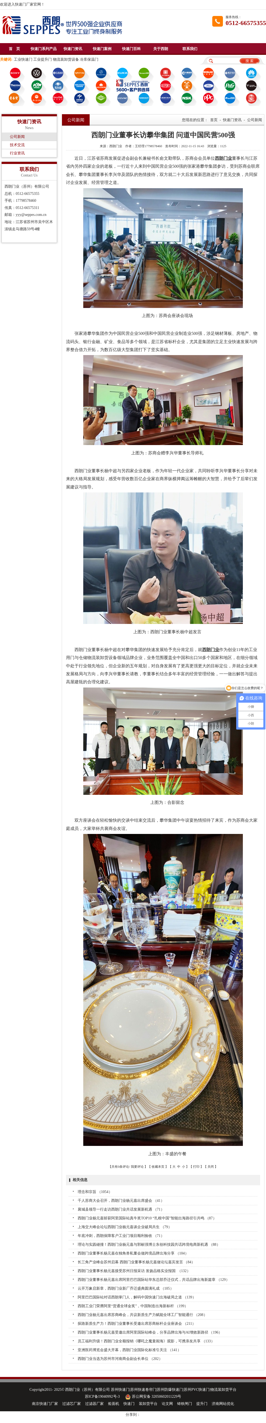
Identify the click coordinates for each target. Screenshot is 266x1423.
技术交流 (17, 145)
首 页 (14, 49)
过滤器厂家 (94, 1404)
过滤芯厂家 (71, 1404)
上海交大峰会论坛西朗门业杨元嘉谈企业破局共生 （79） (125, 1227)
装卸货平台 (148, 1404)
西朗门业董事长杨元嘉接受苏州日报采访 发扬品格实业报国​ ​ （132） (134, 1271)
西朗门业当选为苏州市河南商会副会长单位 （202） (120, 1359)
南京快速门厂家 (45, 1404)
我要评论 (137, 1167)
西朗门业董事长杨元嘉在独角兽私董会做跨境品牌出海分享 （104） (133, 1253)
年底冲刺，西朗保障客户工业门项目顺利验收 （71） (121, 1236)
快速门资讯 (73, 49)
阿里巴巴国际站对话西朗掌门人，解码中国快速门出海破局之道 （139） (137, 1297)
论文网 (167, 1404)
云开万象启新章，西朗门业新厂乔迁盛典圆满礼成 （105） (126, 1288)
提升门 (201, 1404)
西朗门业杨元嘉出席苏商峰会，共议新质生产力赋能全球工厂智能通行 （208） (142, 1315)
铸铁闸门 (184, 1404)
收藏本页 (158, 1167)
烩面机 (113, 1404)
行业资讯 (17, 153)
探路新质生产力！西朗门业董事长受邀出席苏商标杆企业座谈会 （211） (137, 1324)
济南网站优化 (223, 1404)
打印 (196, 1167)
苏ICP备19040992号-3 (102, 1397)
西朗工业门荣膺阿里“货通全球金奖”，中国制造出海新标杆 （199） (133, 1306)
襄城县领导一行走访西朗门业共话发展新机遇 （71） (121, 1209)
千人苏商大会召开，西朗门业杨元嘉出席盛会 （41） (121, 1201)
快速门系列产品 (44, 49)
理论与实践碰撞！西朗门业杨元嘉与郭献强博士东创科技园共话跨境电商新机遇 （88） (149, 1245)
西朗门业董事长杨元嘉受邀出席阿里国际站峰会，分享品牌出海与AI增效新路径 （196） (150, 1332)
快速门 (129, 1404)
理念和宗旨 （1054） (95, 1192)
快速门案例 (102, 49)
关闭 (210, 1167)
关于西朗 (160, 49)
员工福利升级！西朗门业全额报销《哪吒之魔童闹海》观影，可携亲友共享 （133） (146, 1341)
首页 (214, 120)
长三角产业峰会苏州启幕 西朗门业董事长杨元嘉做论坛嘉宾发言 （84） (136, 1262)
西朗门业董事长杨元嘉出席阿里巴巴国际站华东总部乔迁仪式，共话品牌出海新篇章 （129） (154, 1280)
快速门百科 (131, 49)
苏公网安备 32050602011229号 (152, 1397)
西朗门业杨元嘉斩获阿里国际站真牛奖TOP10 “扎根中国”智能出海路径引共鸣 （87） (147, 1218)
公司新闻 (17, 137)
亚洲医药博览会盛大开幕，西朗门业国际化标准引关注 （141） (129, 1350)
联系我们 (189, 49)
